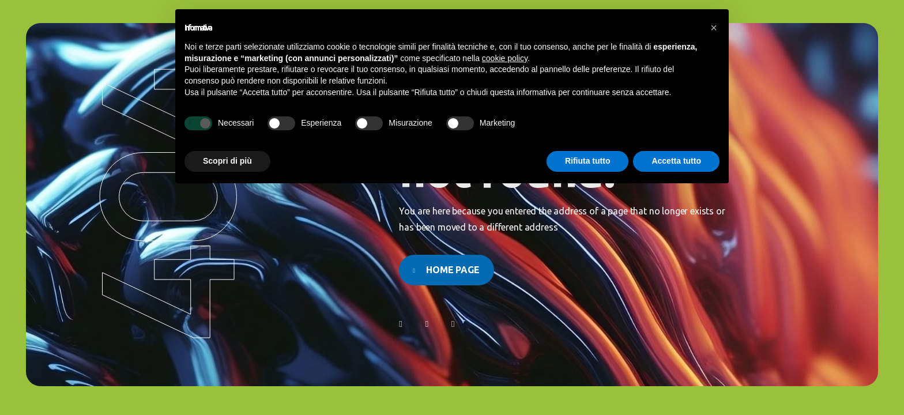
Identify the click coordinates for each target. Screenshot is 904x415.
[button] (714, 27)
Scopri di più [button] (227, 160)
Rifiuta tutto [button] (588, 160)
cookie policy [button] (505, 58)
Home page (453, 270)
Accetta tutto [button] (676, 160)
